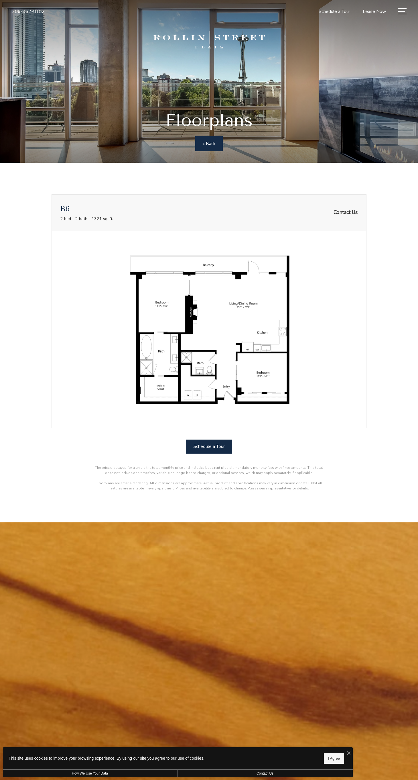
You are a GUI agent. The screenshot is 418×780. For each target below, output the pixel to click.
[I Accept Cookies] (199, 752)
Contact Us (152, 773)
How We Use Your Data (53, 773)
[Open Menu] (402, 11)
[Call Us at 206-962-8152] (28, 11)
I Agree (184, 757)
